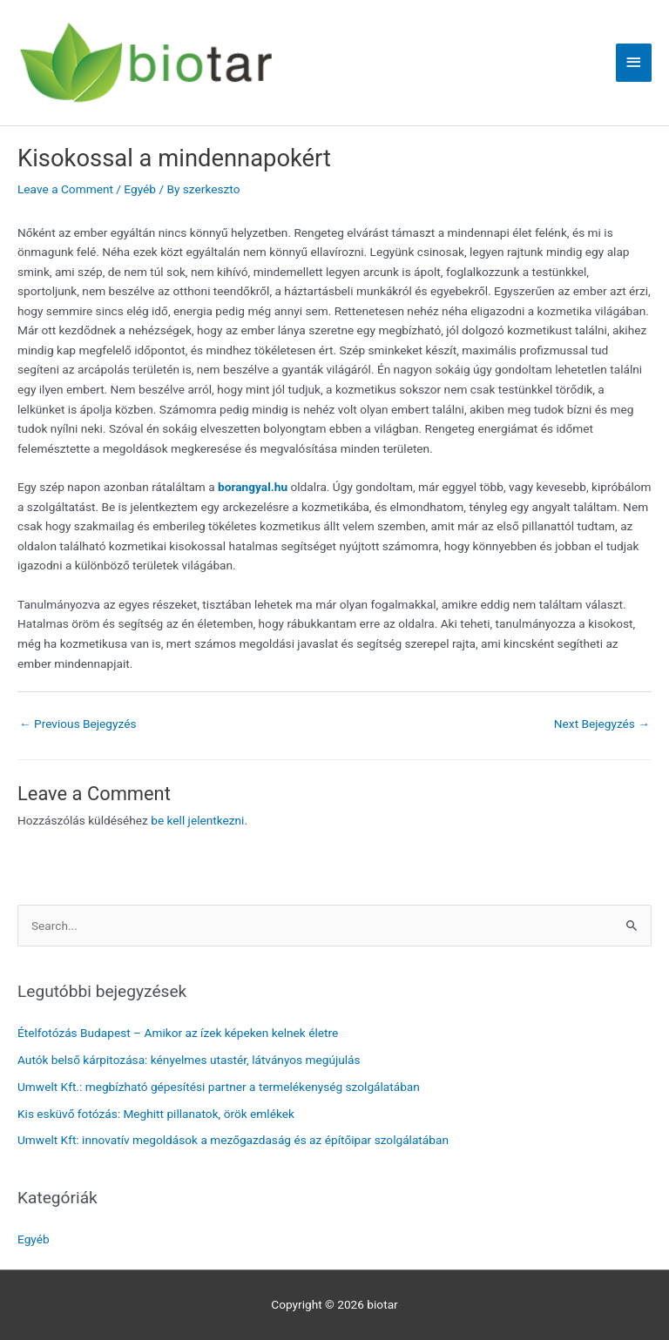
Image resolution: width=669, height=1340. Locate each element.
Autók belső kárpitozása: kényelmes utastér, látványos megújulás (189, 1060)
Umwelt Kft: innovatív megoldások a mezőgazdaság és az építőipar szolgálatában (233, 1140)
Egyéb (140, 189)
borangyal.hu (252, 487)
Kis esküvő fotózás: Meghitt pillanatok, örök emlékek (155, 1114)
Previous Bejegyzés (78, 724)
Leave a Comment (65, 189)
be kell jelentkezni (197, 820)
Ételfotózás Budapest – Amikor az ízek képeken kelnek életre (177, 1033)
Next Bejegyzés (602, 724)
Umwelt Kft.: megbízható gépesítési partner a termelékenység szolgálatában (218, 1087)
